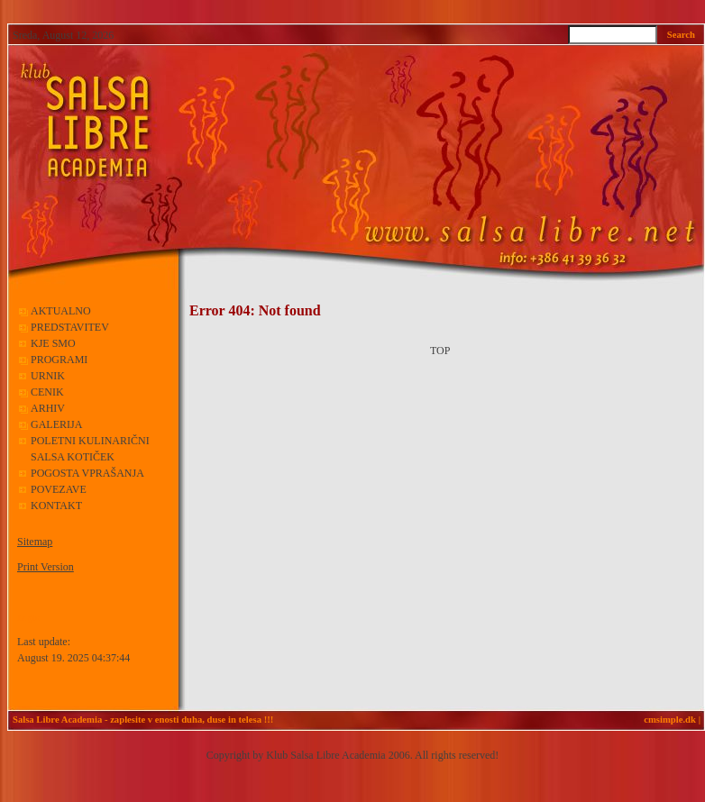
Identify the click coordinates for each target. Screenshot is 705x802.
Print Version (45, 566)
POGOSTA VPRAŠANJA (87, 473)
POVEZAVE (59, 489)
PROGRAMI (60, 359)
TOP (440, 350)
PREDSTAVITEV (70, 327)
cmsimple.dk (670, 720)
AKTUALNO (61, 311)
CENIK (47, 392)
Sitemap (34, 541)
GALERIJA (56, 424)
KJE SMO (53, 343)
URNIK (48, 375)
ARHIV (48, 408)
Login (28, 618)
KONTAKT (56, 505)
